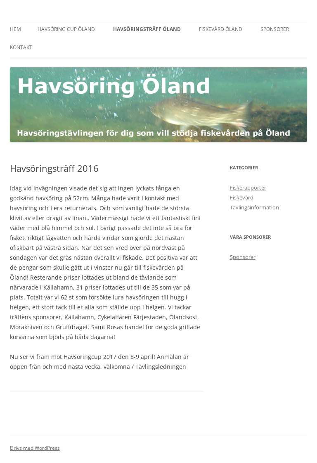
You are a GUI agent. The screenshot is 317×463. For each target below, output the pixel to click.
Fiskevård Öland (220, 29)
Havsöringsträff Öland (147, 29)
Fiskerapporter (248, 187)
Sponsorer (274, 29)
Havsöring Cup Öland (66, 29)
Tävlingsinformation (254, 207)
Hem (15, 29)
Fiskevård (241, 197)
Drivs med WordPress (35, 447)
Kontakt (21, 47)
